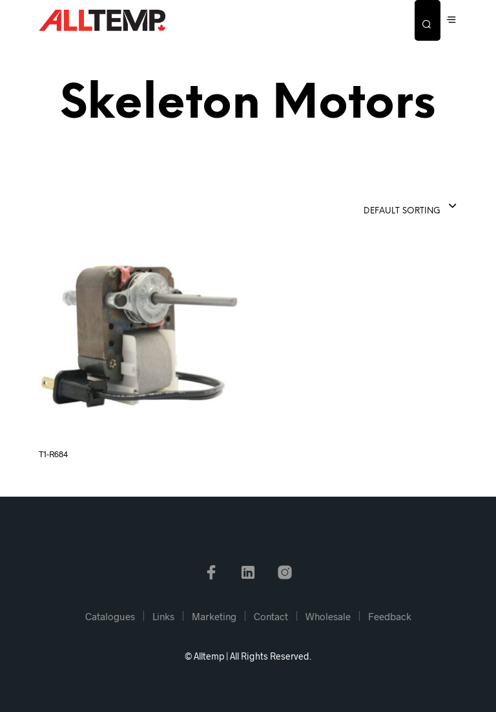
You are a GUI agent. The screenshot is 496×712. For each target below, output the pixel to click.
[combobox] (378, 207)
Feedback (389, 616)
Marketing (214, 616)
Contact (271, 616)
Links (163, 616)
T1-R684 (53, 454)
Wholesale (328, 616)
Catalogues (110, 616)
